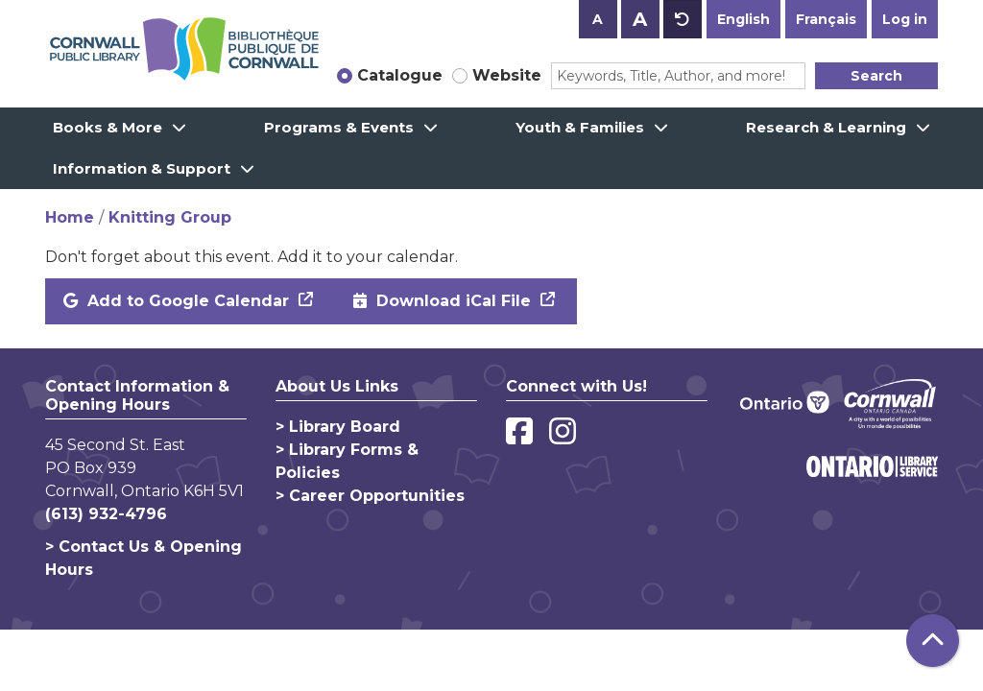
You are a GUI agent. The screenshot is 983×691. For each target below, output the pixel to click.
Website (506, 75)
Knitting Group (169, 217)
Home (69, 217)
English (743, 19)
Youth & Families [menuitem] (579, 127)
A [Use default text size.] (682, 19)
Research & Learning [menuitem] (826, 127)
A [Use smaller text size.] (597, 19)
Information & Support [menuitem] (141, 168)
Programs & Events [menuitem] (339, 127)
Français (826, 19)
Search (876, 75)
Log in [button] (904, 19)
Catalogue (400, 75)
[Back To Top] (932, 640)
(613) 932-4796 (106, 514)
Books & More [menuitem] (107, 127)
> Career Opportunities (370, 496)
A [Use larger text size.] (640, 19)
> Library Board (338, 426)
